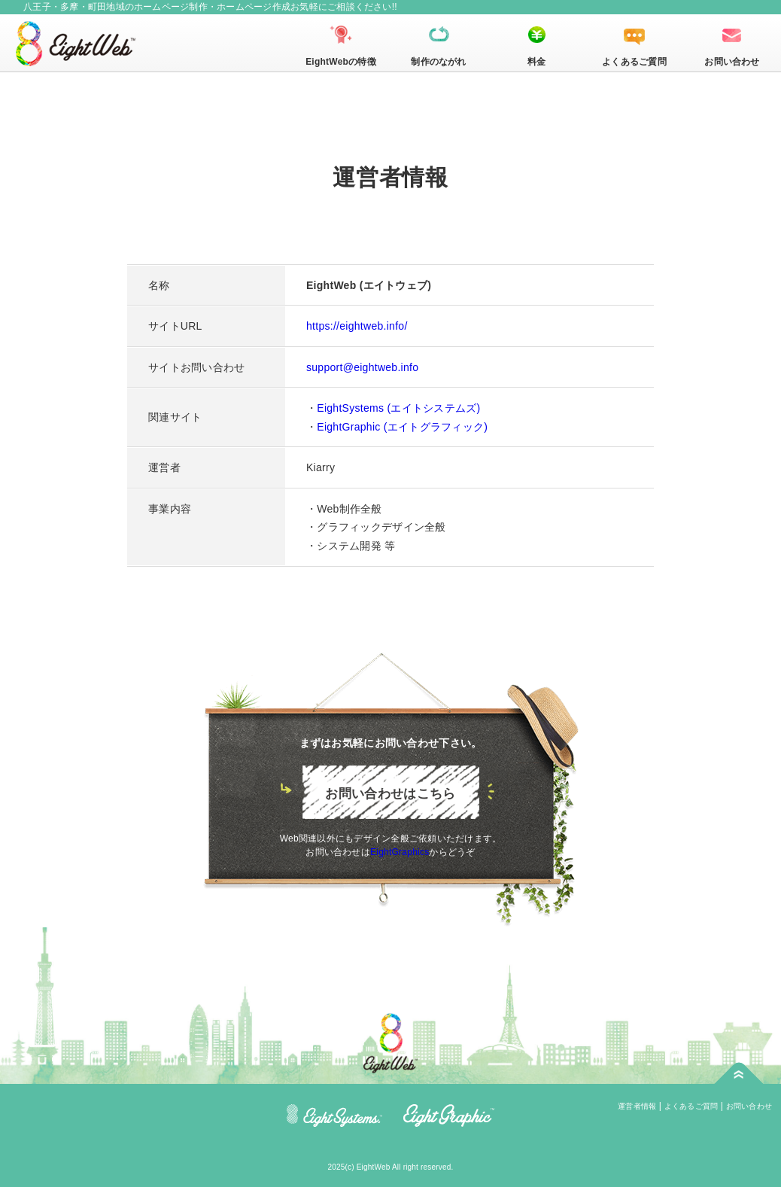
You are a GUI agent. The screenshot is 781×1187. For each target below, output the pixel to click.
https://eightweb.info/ (357, 326)
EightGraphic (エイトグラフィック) (402, 427)
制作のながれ (438, 61)
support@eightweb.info (362, 367)
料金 (536, 61)
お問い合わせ (731, 61)
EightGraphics (400, 852)
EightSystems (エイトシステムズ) (398, 408)
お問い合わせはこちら (390, 794)
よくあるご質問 (634, 61)
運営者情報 (637, 1106)
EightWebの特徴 (340, 61)
